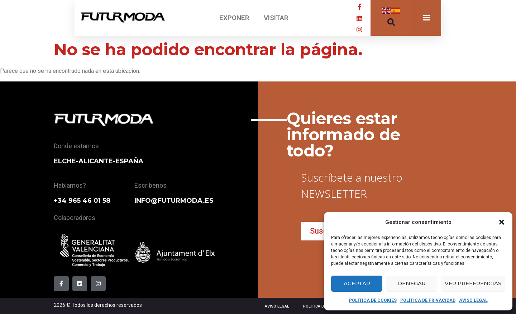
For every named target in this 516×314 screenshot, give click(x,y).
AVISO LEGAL (473, 300)
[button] (501, 222)
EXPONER (234, 18)
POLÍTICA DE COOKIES (373, 300)
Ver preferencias (473, 283)
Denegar (411, 283)
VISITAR (276, 18)
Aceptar (357, 283)
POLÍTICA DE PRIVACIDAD (427, 300)
